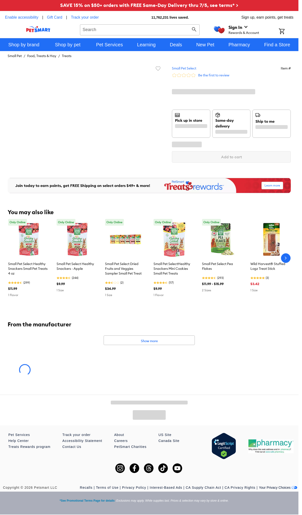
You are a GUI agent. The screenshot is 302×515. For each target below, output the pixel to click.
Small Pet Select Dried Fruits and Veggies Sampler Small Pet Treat (123, 269)
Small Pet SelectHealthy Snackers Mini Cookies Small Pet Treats (172, 269)
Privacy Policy (134, 487)
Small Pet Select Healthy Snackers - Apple (75, 266)
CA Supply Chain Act (203, 487)
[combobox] (140, 29)
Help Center (18, 441)
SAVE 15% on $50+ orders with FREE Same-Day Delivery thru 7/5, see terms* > (149, 5)
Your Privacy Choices (278, 487)
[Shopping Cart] (288, 31)
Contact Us (71, 447)
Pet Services (19, 435)
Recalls (86, 487)
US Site (165, 435)
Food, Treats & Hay (41, 56)
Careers (121, 441)
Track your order (85, 17)
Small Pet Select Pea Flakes (217, 266)
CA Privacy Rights (240, 487)
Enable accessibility (21, 17)
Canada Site (169, 441)
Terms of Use (107, 487)
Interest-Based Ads (166, 487)
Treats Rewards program (29, 447)
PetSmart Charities (130, 447)
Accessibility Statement (82, 441)
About (119, 435)
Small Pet (15, 56)
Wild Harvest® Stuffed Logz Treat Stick (267, 266)
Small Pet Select (184, 68)
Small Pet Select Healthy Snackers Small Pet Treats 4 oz (28, 269)
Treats (66, 56)
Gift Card (54, 17)
